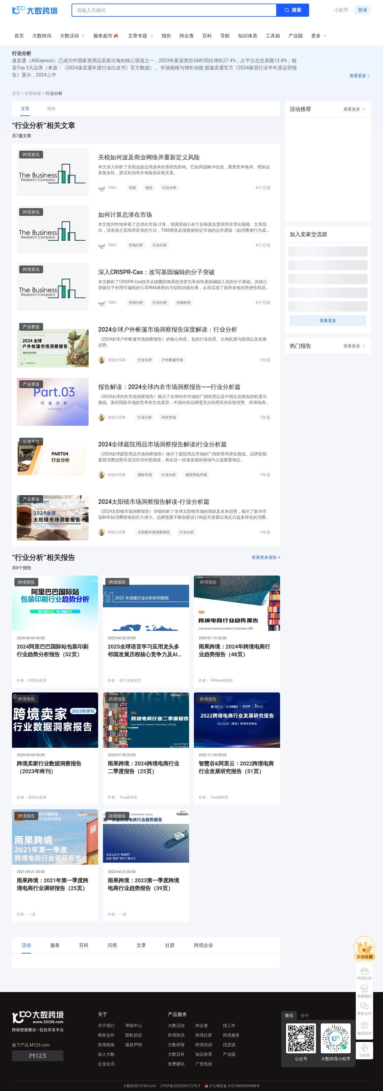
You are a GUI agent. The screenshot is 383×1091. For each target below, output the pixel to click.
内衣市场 (169, 417)
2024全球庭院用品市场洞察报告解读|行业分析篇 (162, 444)
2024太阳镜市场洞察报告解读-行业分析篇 (153, 501)
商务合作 (106, 1035)
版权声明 (133, 1044)
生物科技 (184, 302)
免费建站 (176, 1063)
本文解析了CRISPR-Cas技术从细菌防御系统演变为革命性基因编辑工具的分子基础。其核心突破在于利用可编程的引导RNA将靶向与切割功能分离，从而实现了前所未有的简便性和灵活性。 (184, 285)
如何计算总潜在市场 (125, 214)
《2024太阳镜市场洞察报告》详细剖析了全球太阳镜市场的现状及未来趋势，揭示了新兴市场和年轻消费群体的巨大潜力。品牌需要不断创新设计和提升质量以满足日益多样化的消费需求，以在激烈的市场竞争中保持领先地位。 (184, 514)
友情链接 (106, 1044)
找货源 (229, 1044)
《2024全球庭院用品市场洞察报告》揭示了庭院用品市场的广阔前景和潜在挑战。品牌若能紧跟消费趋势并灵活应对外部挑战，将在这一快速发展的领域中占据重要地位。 (182, 456)
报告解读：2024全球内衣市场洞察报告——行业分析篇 (169, 386)
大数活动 (176, 1025)
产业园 (229, 1054)
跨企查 (201, 1025)
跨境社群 (203, 1035)
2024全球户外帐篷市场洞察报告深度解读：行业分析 (167, 329)
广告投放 (203, 1063)
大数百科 (176, 1054)
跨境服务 (231, 1035)
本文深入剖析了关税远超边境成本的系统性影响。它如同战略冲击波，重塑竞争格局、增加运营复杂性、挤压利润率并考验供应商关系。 (184, 169)
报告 (51, 108)
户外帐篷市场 (172, 360)
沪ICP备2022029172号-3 (180, 1086)
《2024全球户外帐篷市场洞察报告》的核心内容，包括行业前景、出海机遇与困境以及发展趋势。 (182, 342)
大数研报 (176, 1044)
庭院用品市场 (196, 475)
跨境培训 (203, 1044)
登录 (362, 10)
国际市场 (145, 475)
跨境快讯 (176, 1035)
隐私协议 (133, 1035)
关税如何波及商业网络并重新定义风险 (149, 157)
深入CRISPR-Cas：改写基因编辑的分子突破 (156, 272)
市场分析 (136, 245)
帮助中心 (133, 1025)
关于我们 (106, 1025)
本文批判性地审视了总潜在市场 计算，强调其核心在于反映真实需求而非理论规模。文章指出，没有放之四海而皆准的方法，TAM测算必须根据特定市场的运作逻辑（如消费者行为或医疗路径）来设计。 (184, 227)
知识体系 (203, 1054)
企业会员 (106, 1063)
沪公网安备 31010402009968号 (232, 1086)
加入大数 (106, 1054)
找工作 (229, 1025)
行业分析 (169, 188)
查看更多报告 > (266, 557)
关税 (132, 188)
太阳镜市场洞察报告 (154, 532)
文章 (25, 108)
